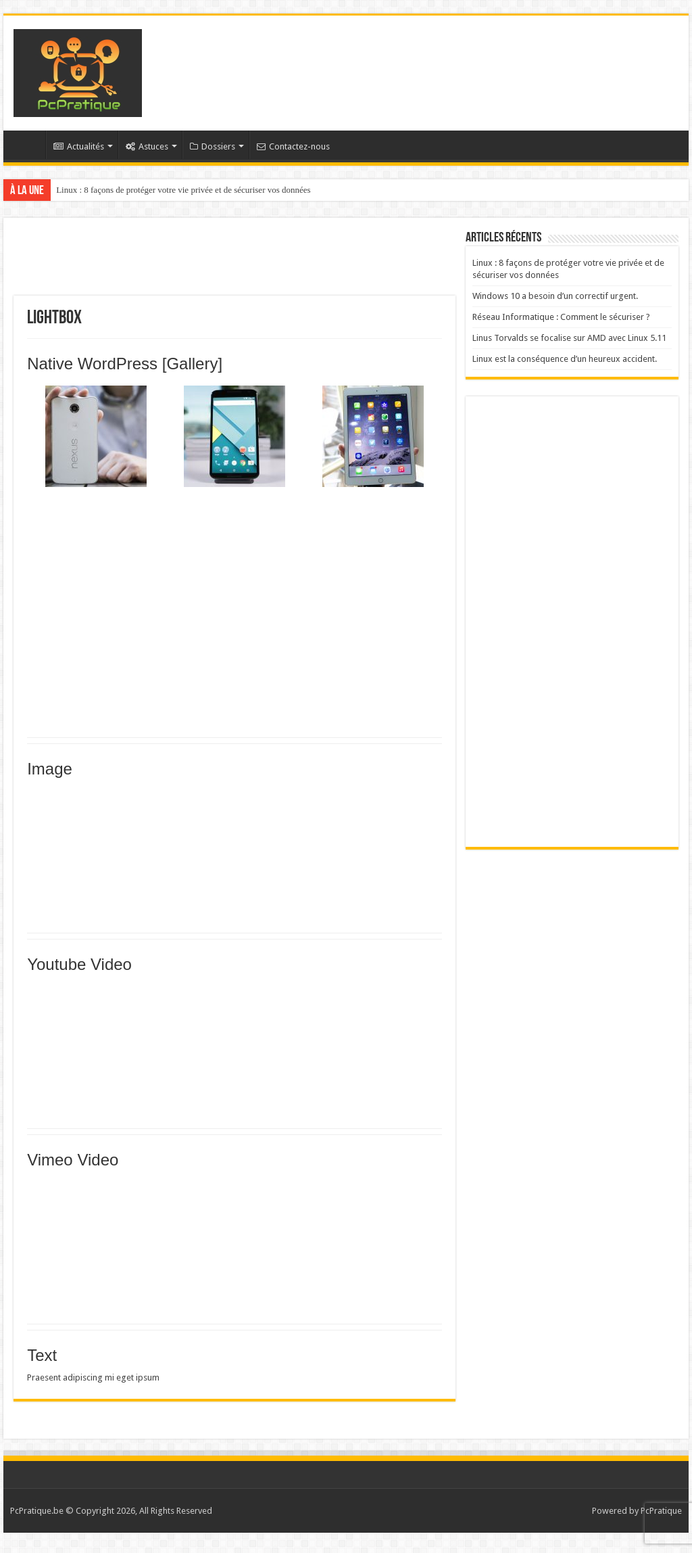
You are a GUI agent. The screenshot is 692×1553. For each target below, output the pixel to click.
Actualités (78, 146)
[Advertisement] (432, 59)
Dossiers (212, 146)
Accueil (27, 145)
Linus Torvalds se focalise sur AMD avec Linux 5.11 (569, 338)
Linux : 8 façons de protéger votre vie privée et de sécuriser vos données (183, 190)
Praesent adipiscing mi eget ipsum (93, 1377)
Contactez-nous (293, 146)
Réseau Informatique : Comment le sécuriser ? (561, 317)
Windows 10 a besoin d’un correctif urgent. (555, 296)
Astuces (147, 146)
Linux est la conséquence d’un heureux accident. (564, 359)
